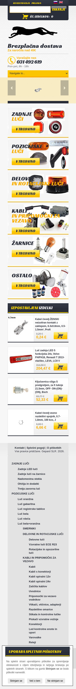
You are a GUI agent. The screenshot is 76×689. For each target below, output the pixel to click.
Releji (32, 642)
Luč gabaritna (26, 504)
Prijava (36, 2)
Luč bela (23, 513)
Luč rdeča (24, 518)
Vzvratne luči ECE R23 (43, 544)
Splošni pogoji (36, 447)
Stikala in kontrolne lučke (45, 614)
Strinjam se (16, 680)
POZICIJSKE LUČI (23, 493)
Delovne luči (37, 539)
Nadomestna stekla (30, 478)
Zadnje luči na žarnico (31, 473)
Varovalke (35, 637)
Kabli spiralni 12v (40, 576)
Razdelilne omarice (41, 609)
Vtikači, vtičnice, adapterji (45, 604)
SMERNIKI (29, 528)
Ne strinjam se (55, 680)
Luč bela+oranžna (29, 523)
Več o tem (34, 680)
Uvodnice (35, 591)
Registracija (21, 2)
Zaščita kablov (38, 586)
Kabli (32, 566)
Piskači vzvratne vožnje (43, 619)
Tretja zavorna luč (29, 488)
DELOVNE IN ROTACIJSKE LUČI (43, 534)
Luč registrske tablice (31, 508)
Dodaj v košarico (60, 335)
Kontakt (20, 447)
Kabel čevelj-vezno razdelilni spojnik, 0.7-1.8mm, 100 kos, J (48, 416)
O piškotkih (54, 447)
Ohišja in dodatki (28, 483)
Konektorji (35, 624)
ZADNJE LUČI (20, 463)
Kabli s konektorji (40, 571)
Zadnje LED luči (28, 469)
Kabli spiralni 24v (40, 581)
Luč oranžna (25, 499)
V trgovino (25, 129)
